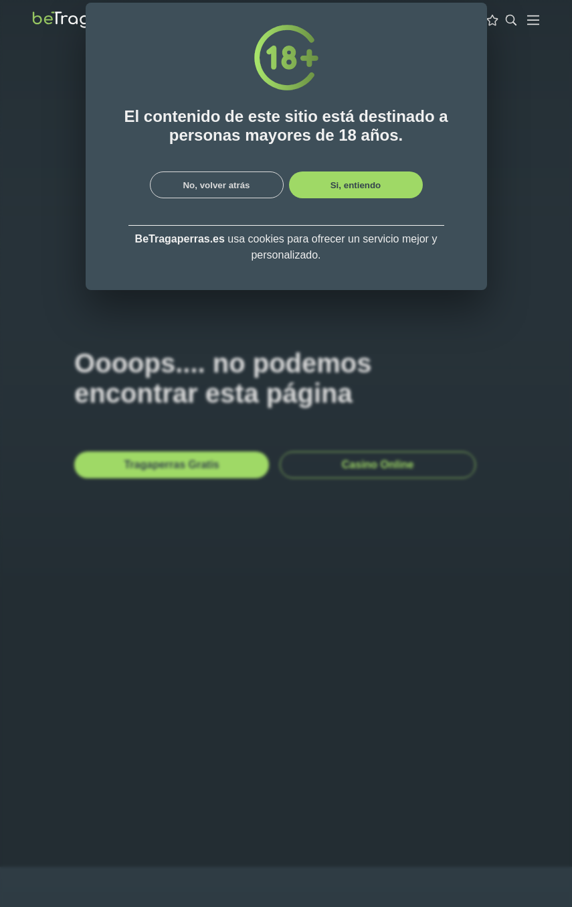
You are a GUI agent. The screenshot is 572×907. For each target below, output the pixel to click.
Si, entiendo (355, 185)
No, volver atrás (216, 185)
